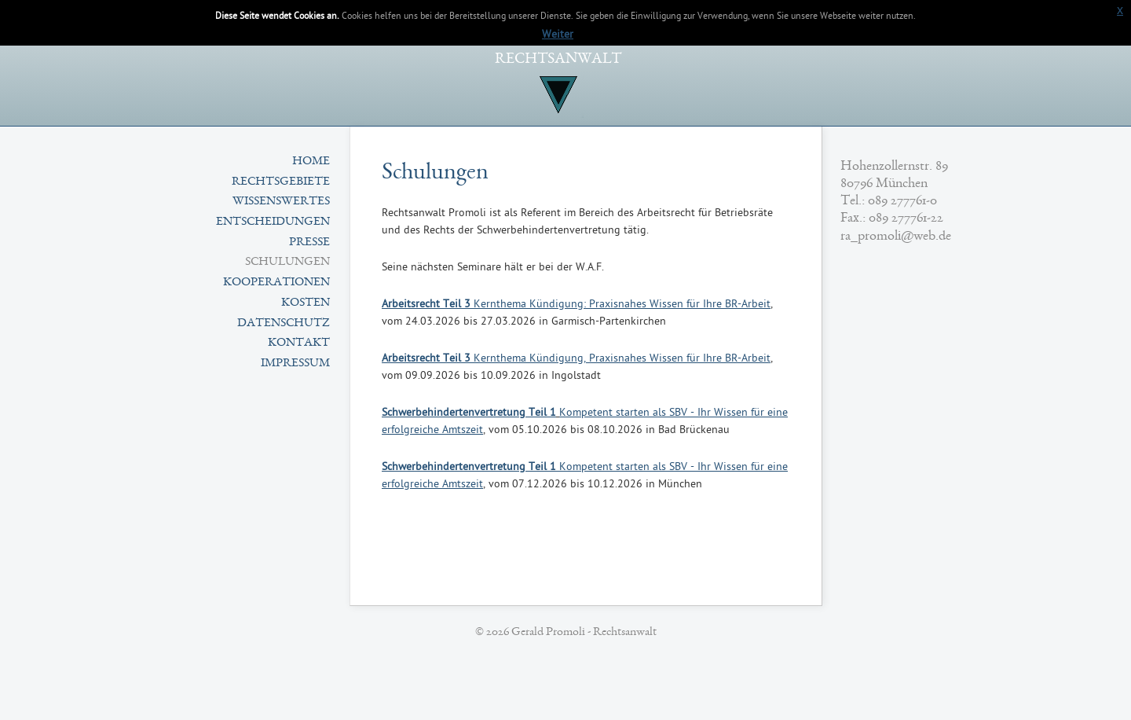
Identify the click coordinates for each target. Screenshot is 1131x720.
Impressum (295, 364)
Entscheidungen (273, 222)
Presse (309, 243)
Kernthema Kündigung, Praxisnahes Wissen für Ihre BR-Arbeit (576, 358)
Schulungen (287, 262)
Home (311, 162)
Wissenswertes (281, 202)
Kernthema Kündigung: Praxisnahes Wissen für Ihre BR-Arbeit (576, 304)
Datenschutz (283, 324)
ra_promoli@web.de (895, 237)
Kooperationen (276, 283)
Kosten (305, 303)
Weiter (557, 35)
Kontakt (299, 343)
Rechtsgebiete (281, 182)
